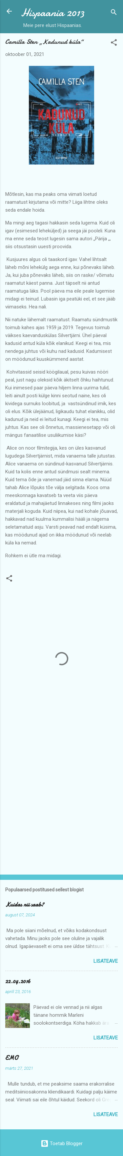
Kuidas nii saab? (24, 905)
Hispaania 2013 (52, 12)
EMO (11, 1058)
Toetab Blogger (62, 1143)
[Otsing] (114, 13)
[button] (114, 44)
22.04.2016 (18, 981)
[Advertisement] (61, 802)
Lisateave (105, 961)
